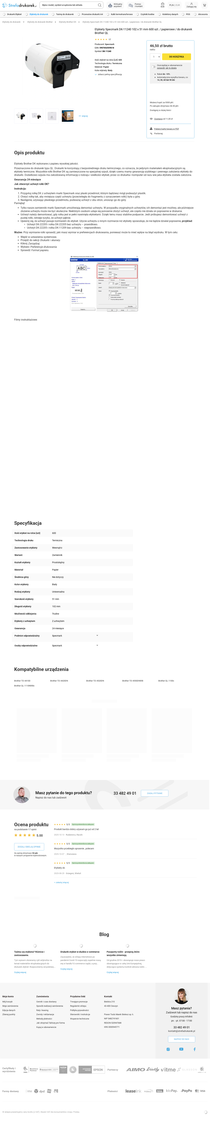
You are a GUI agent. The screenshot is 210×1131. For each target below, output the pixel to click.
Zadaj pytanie (154, 793)
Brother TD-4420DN (59, 681)
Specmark (109, 44)
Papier (106, 67)
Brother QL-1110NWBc (24, 685)
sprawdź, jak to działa (167, 68)
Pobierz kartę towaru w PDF (166, 129)
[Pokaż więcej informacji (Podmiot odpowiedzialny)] (97, 635)
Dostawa (158, 119)
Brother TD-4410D (22, 681)
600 (120, 60)
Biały (110, 70)
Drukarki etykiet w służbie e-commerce (79, 952)
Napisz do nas (181, 1039)
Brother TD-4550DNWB (132, 681)
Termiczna (117, 63)
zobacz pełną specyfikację (110, 74)
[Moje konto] (191, 5)
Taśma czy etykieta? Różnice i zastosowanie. (29, 953)
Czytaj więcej (20, 972)
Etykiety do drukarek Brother (40, 22)
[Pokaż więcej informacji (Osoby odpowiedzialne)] (97, 645)
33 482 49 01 (181, 1027)
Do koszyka (176, 56)
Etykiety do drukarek (11, 22)
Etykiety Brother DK (67, 22)
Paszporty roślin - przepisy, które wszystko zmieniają (123, 953)
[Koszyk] (204, 5)
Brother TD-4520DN (95, 681)
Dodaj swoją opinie (29, 847)
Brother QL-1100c (166, 681)
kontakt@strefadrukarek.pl (181, 1031)
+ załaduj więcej (61, 882)
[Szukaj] (100, 5)
